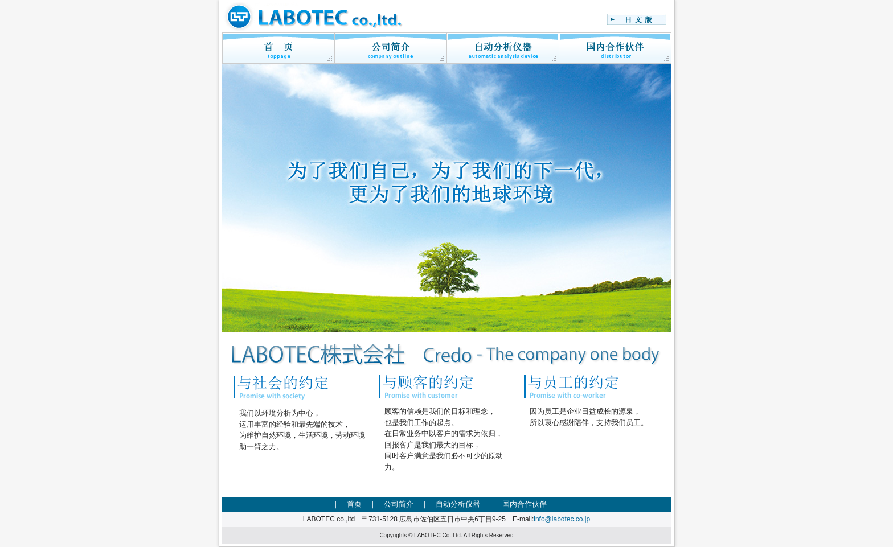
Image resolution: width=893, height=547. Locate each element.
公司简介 (398, 504)
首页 (354, 504)
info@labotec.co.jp (562, 519)
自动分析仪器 (458, 504)
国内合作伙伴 (524, 504)
